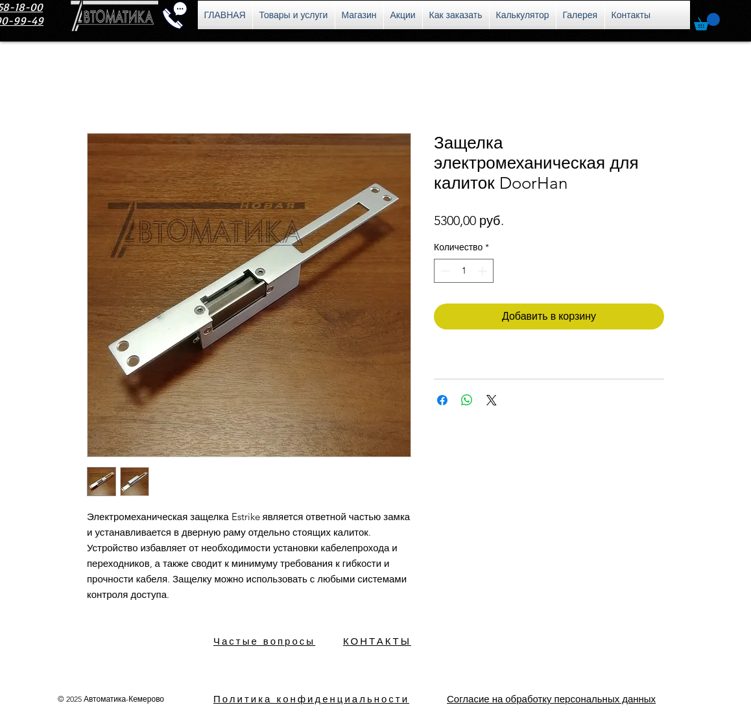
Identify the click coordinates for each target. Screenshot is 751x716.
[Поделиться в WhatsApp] (467, 400)
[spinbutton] (463, 270)
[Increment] (483, 270)
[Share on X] (491, 400)
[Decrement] (444, 270)
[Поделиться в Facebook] (442, 400)
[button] (707, 21)
